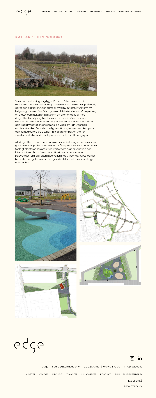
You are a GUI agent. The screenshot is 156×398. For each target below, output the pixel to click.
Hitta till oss (133, 381)
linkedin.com (139, 358)
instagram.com (132, 358)
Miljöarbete (96, 11)
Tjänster (81, 11)
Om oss (58, 11)
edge (24, 11)
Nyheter (46, 11)
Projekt (69, 11)
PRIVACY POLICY (133, 387)
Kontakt (110, 11)
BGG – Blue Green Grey (130, 11)
